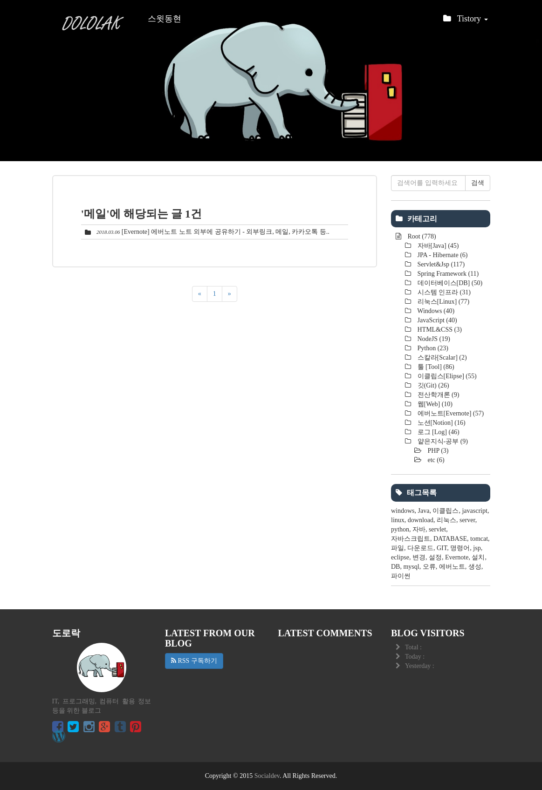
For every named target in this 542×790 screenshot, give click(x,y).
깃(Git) (432, 385)
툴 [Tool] (435, 366)
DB (395, 566)
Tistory (465, 21)
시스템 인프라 (443, 292)
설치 (478, 557)
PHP (437, 450)
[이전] (199, 294)
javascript (474, 510)
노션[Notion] (441, 422)
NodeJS (433, 338)
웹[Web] (434, 404)
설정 (435, 557)
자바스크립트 (410, 538)
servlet (437, 529)
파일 (397, 548)
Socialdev (267, 775)
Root (421, 236)
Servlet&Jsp (440, 264)
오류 (429, 566)
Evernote (457, 557)
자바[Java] (437, 245)
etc (435, 459)
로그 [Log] (438, 432)
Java (424, 510)
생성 (474, 566)
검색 (477, 182)
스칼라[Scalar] (441, 357)
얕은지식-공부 (442, 441)
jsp (476, 548)
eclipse (400, 557)
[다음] (229, 294)
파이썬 (401, 575)
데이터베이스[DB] (449, 282)
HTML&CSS (439, 329)
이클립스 (445, 510)
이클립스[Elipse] (446, 376)
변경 (418, 557)
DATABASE (450, 538)
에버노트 (452, 566)
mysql (411, 566)
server (467, 520)
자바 (418, 529)
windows (403, 510)
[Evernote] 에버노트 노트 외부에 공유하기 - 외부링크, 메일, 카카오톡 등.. (225, 231)
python (400, 529)
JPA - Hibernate (441, 255)
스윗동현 (164, 18)
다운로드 (420, 548)
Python (432, 348)
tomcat (479, 538)
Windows (435, 310)
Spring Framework (447, 273)
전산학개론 (437, 394)
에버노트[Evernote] (450, 413)
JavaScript (436, 320)
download (420, 520)
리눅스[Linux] (442, 301)
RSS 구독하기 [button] (194, 660)
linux (398, 520)
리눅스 (446, 520)
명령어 (460, 548)
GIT (442, 548)
